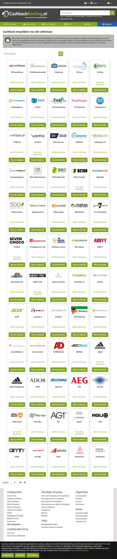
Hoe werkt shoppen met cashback (55, 496)
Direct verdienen (48, 507)
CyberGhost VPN (66, 19)
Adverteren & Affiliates (16, 536)
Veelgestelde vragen (49, 524)
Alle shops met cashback (51, 501)
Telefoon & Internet (15, 510)
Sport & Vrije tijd (13, 507)
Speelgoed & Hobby (15, 516)
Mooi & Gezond (13, 504)
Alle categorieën (13, 524)
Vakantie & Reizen (14, 499)
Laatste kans (81, 521)
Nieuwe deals (81, 519)
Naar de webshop (17, 90)
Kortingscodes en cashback (52, 499)
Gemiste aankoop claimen (51, 527)
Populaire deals (82, 513)
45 (25, 482)
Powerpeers (69, 16)
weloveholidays (79, 16)
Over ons (10, 533)
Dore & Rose (98, 16)
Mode (9, 513)
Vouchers (107, 24)
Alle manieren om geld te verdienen (55, 504)
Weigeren (20, 555)
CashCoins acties (10, 24)
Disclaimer (80, 504)
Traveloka (89, 16)
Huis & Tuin (11, 496)
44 (20, 482)
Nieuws (44, 513)
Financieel (11, 521)
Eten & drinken (13, 501)
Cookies (79, 499)
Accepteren (8, 555)
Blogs (87, 24)
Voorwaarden (81, 496)
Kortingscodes (81, 516)
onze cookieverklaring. (80, 550)
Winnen (44, 516)
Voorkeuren (33, 555)
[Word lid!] (102, 3)
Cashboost (45, 510)
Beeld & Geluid (13, 518)
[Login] (93, 3)
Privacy (79, 501)
